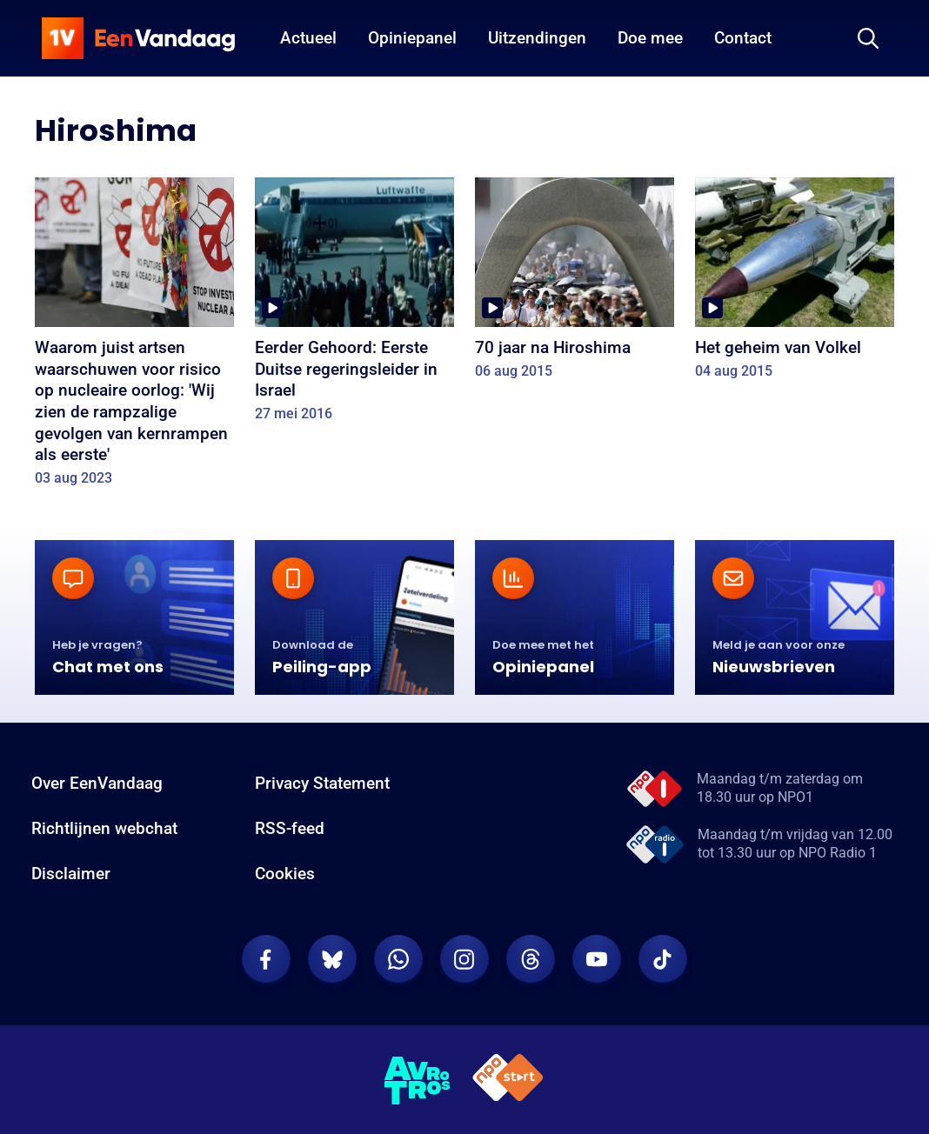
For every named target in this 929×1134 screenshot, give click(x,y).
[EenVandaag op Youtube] (596, 959)
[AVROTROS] (417, 1080)
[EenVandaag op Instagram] (464, 959)
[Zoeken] (868, 38)
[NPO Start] (508, 1080)
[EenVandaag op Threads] (530, 959)
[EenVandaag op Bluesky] (332, 959)
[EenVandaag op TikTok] (662, 959)
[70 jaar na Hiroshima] (574, 283)
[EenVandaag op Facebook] (266, 959)
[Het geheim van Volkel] (794, 283)
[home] (138, 38)
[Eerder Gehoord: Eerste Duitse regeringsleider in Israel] (354, 305)
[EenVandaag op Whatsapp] (398, 959)
